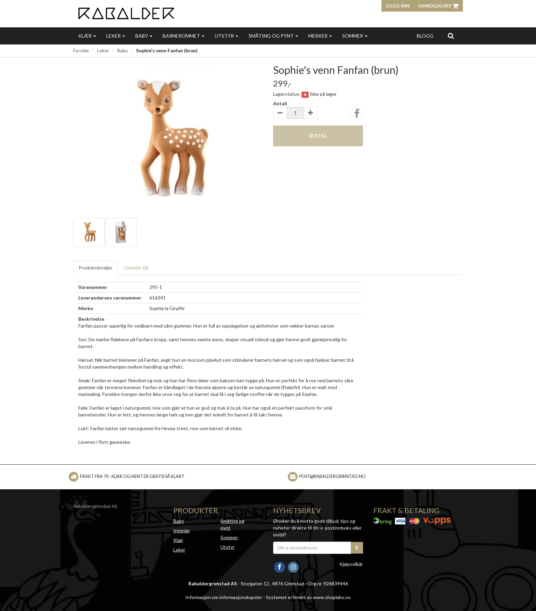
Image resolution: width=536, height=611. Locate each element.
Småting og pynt (273, 36)
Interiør (181, 530)
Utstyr (226, 36)
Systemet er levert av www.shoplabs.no (308, 597)
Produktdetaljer (95, 267)
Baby (143, 36)
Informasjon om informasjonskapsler (223, 597)
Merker (320, 36)
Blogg (425, 36)
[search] (451, 35)
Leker (115, 36)
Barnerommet (183, 36)
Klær (87, 36)
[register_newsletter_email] (357, 548)
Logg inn (398, 6)
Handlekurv (438, 6)
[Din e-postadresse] (312, 548)
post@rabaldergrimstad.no (332, 476)
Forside (81, 50)
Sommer (354, 36)
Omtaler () (136, 267)
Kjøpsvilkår (351, 564)
